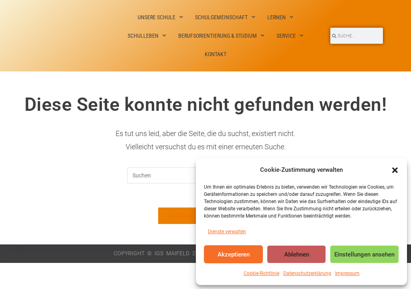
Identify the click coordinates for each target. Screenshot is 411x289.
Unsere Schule (160, 17)
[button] (395, 170)
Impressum (347, 273)
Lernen (280, 17)
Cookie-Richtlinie (261, 273)
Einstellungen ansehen (364, 254)
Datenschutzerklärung (307, 273)
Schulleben (147, 36)
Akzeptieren (234, 254)
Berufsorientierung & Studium (221, 36)
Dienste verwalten (227, 231)
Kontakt (215, 54)
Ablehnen (296, 254)
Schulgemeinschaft (225, 17)
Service (290, 36)
